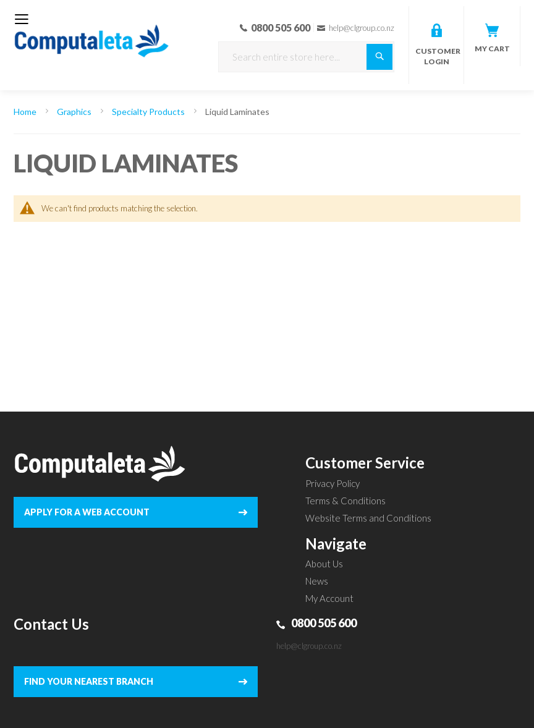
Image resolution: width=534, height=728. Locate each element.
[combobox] (306, 56)
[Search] (379, 57)
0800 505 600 (324, 623)
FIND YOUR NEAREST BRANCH (88, 681)
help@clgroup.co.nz (309, 646)
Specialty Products (149, 111)
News (316, 580)
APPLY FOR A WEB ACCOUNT (87, 512)
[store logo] (92, 33)
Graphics (75, 111)
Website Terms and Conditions (368, 517)
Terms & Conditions (345, 500)
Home (26, 111)
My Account (329, 598)
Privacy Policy (332, 483)
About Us (324, 563)
